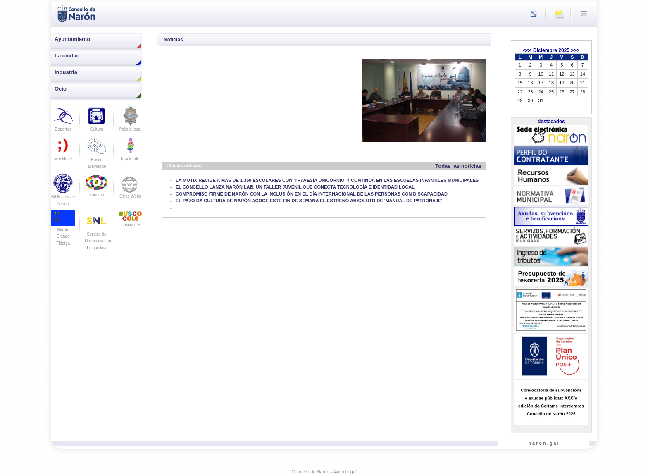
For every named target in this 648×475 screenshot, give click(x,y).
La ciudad (67, 56)
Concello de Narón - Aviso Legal (324, 471)
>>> (575, 50)
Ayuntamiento (72, 39)
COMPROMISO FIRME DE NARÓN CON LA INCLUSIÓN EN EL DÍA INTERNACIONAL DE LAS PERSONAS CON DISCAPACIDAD (312, 193)
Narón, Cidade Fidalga (63, 230)
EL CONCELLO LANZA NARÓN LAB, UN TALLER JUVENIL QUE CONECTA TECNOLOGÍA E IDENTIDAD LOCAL (295, 186)
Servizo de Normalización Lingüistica (98, 234)
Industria (66, 72)
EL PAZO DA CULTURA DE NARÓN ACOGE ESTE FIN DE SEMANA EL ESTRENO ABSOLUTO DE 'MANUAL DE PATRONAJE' (309, 200)
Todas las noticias (458, 166)
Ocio (61, 89)
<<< (527, 50)
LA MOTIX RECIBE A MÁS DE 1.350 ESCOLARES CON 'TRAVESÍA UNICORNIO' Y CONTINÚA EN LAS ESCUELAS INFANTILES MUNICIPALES (327, 180)
